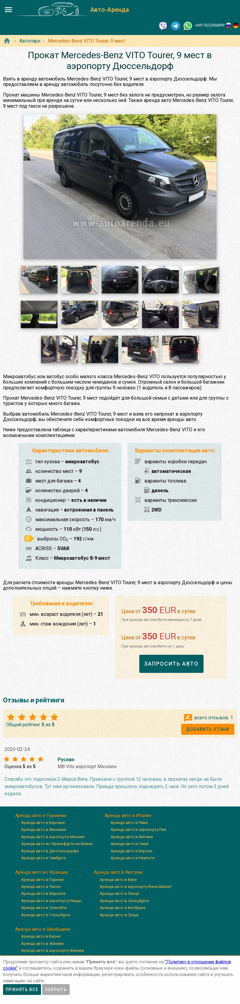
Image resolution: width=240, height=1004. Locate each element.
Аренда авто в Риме (129, 822)
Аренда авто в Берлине (43, 822)
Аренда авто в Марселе (43, 893)
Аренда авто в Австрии (118, 872)
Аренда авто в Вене (118, 879)
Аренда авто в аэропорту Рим (138, 829)
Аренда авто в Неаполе (133, 858)
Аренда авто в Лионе (41, 886)
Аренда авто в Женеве (42, 943)
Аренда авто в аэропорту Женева (52, 950)
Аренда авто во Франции (41, 872)
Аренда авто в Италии (128, 815)
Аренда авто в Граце (119, 915)
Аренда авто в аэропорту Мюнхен (52, 837)
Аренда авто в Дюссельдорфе (50, 851)
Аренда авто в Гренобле (44, 907)
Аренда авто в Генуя (130, 843)
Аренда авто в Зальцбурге (124, 900)
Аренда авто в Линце (119, 893)
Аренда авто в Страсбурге (45, 915)
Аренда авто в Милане (132, 837)
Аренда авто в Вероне (131, 851)
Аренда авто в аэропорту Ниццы (51, 900)
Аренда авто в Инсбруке (122, 907)
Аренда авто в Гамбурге (43, 858)
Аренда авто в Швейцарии (42, 929)
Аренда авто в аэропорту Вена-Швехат (136, 886)
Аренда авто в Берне (40, 936)
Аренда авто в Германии (40, 815)
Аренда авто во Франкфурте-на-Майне (57, 843)
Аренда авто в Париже (42, 879)
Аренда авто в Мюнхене (43, 829)
